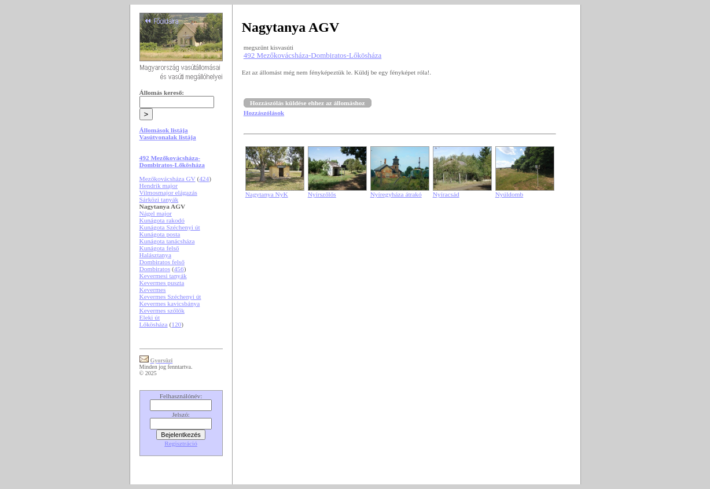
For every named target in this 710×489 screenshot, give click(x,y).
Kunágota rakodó (162, 220)
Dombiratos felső (162, 261)
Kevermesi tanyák (163, 275)
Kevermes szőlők (162, 310)
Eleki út (149, 317)
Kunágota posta (160, 234)
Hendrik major (158, 185)
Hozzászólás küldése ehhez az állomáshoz (307, 102)
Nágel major (155, 213)
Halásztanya (155, 254)
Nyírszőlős (322, 194)
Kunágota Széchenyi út (169, 227)
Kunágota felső (159, 247)
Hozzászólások (264, 112)
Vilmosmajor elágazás (168, 192)
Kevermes (152, 289)
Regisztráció (180, 443)
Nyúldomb (509, 194)
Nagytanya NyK (266, 194)
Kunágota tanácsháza (167, 241)
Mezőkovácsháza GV (167, 178)
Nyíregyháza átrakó (396, 194)
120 (176, 324)
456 (179, 268)
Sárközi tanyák (159, 199)
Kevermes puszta (162, 282)
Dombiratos (155, 268)
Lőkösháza (153, 324)
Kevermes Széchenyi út (170, 296)
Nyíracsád (446, 194)
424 (204, 178)
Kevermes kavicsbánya (169, 303)
